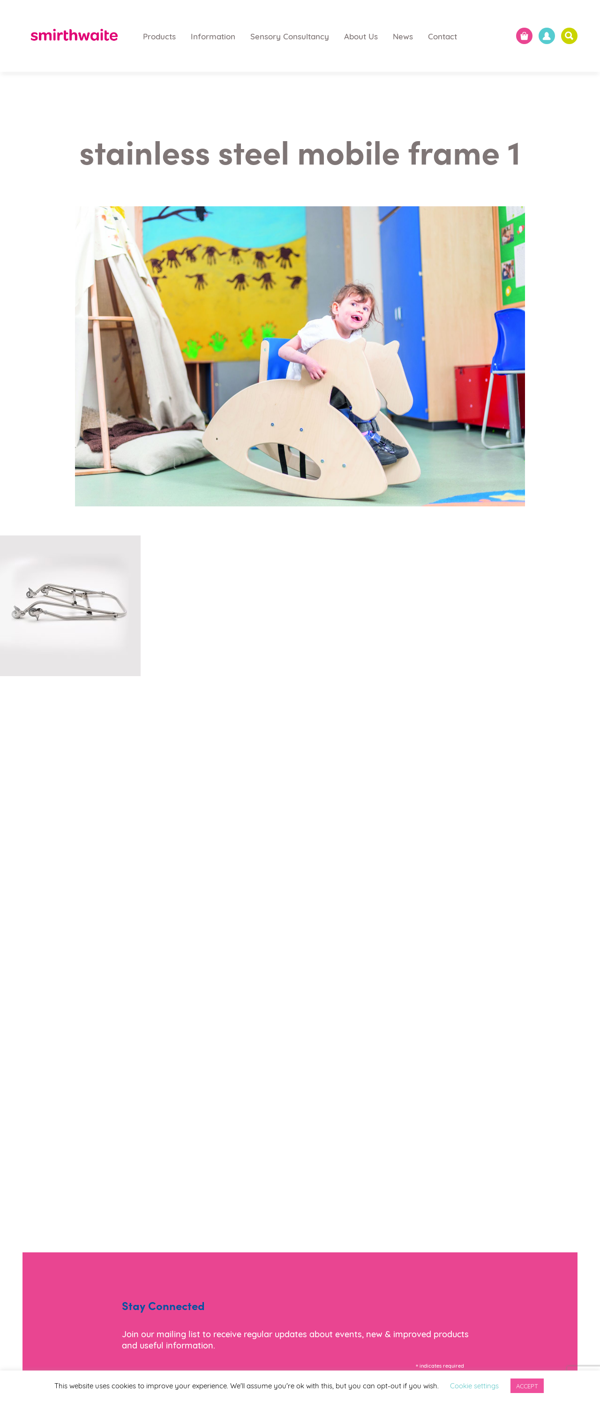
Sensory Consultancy (289, 36)
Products (159, 36)
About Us (361, 36)
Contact (442, 36)
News (403, 36)
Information (213, 36)
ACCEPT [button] (527, 1385)
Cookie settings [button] (474, 1385)
